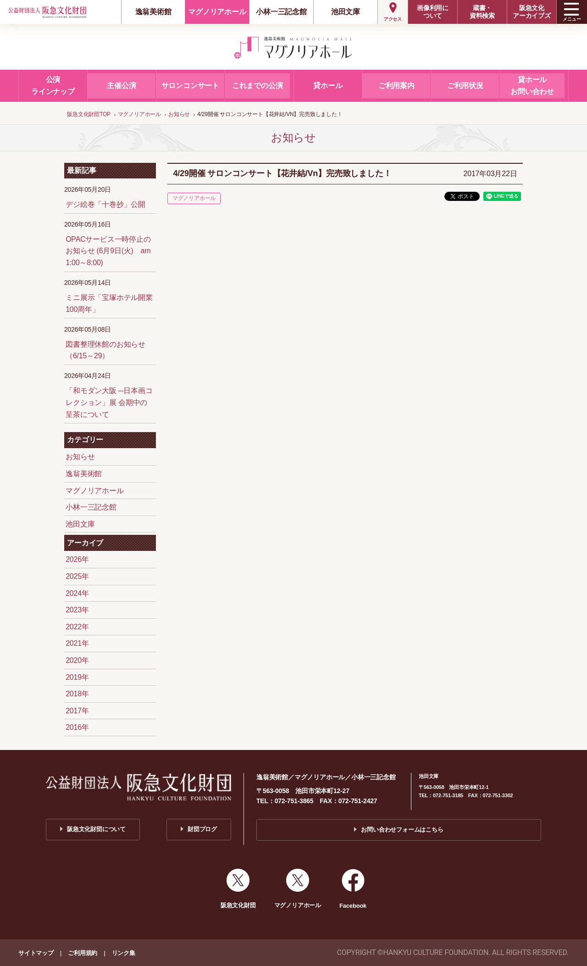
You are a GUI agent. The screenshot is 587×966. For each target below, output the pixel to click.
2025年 (77, 576)
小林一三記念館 (281, 12)
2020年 (77, 660)
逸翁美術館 (153, 12)
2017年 (77, 711)
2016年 (77, 727)
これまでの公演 (257, 85)
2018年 (77, 694)
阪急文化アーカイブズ (532, 11)
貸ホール (327, 85)
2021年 (77, 643)
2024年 (77, 593)
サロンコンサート (190, 85)
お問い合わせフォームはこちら (402, 829)
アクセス (393, 19)
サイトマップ (36, 952)
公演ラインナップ (53, 85)
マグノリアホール (217, 12)
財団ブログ (202, 829)
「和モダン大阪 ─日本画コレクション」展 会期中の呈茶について (109, 402)
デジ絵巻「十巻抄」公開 (105, 204)
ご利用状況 (465, 85)
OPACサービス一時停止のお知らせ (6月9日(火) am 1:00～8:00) (108, 250)
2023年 (77, 610)
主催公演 (121, 85)
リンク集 (123, 952)
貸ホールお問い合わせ (532, 85)
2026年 (77, 559)
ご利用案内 (396, 85)
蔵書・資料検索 (482, 11)
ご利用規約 (82, 952)
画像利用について (433, 11)
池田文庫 (345, 12)
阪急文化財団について (96, 829)
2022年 (77, 627)
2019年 (77, 677)
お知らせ (80, 457)
